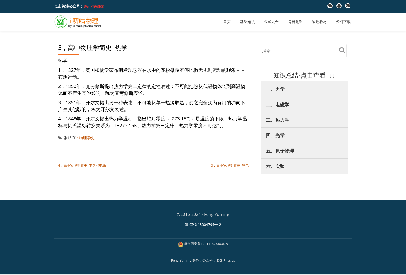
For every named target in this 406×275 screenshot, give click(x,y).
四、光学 (275, 135)
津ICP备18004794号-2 (203, 224)
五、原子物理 (280, 151)
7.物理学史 (86, 138)
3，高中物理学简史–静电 (230, 165)
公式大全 (271, 21)
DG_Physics (93, 6)
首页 (227, 21)
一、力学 (275, 89)
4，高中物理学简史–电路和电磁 (82, 165)
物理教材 (319, 21)
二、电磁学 (277, 104)
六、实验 (275, 166)
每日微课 (295, 21)
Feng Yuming (181, 260)
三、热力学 (277, 120)
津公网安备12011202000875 (206, 244)
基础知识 (247, 21)
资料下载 (343, 21)
